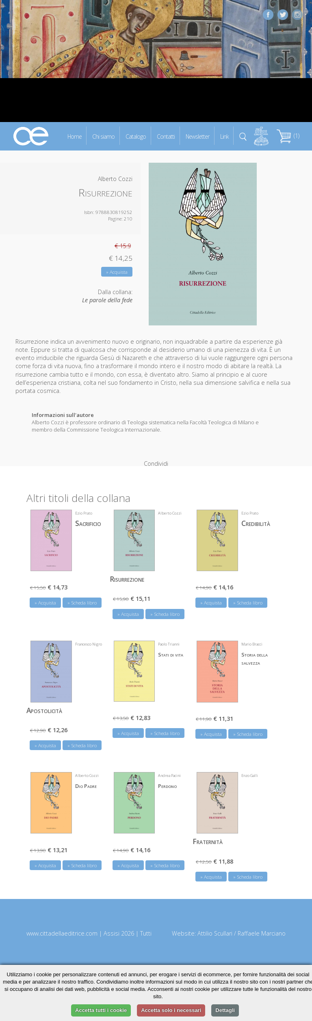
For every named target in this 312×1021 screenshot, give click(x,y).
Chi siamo (103, 136)
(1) (288, 136)
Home (74, 136)
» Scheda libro (82, 590)
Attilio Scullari (214, 920)
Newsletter (197, 136)
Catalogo (136, 136)
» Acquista (117, 272)
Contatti (166, 136)
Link (224, 136)
